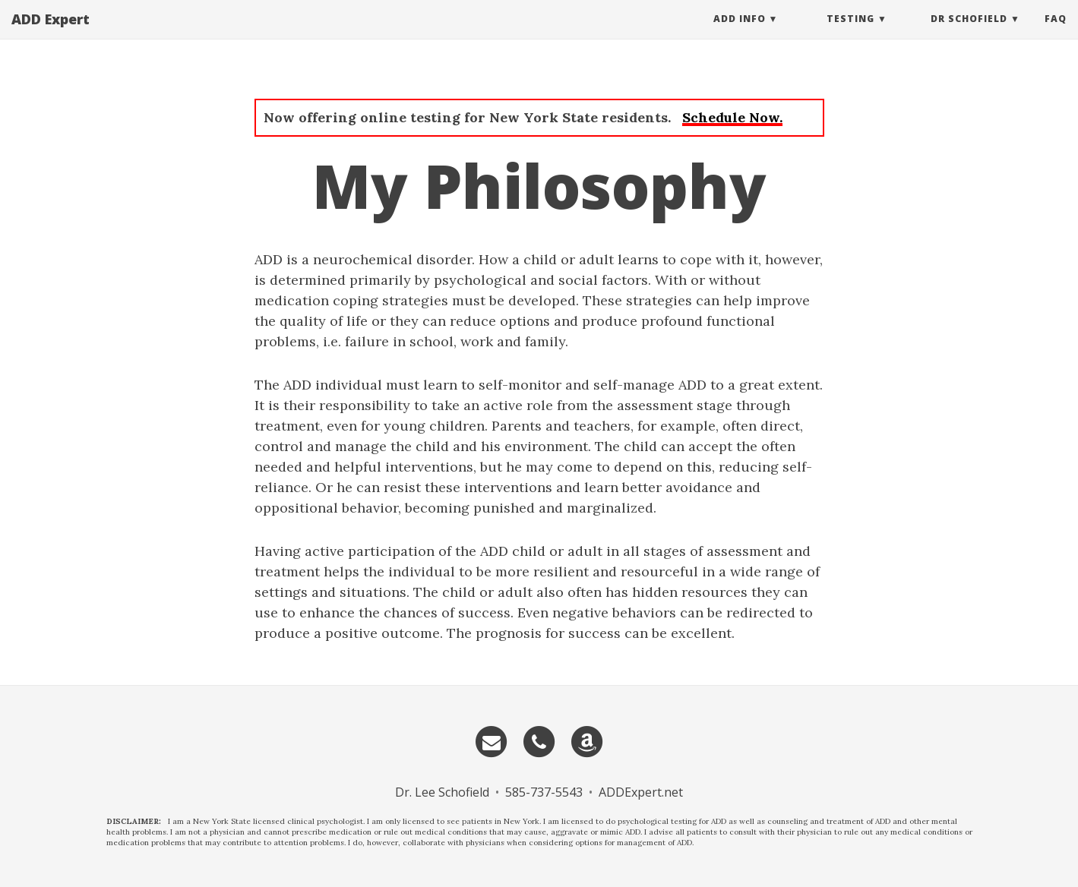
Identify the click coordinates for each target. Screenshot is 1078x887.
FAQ (1056, 33)
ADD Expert (50, 34)
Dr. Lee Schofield (442, 792)
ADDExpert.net (641, 792)
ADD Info (739, 33)
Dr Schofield (969, 33)
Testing (850, 33)
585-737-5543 (544, 792)
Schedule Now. (732, 117)
